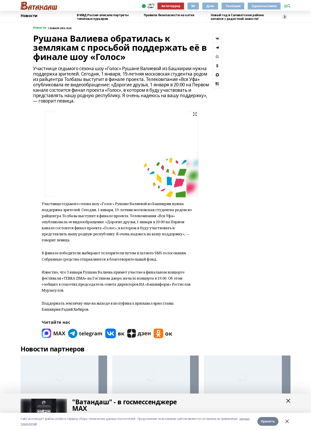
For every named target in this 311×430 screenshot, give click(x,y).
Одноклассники (264, 6)
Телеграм (233, 6)
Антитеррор (170, 6)
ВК (193, 6)
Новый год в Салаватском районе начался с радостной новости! (237, 17)
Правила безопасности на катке (169, 15)
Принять (268, 421)
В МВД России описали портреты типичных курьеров (103, 17)
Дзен (210, 6)
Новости (29, 15)
